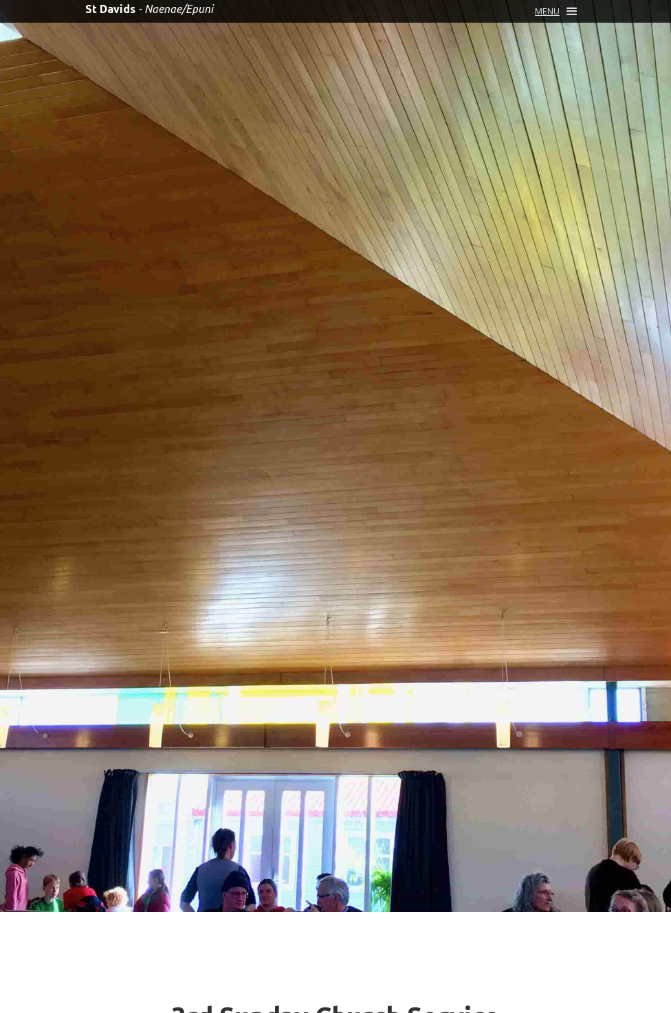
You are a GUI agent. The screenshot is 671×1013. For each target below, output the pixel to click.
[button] (556, 11)
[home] (149, 9)
